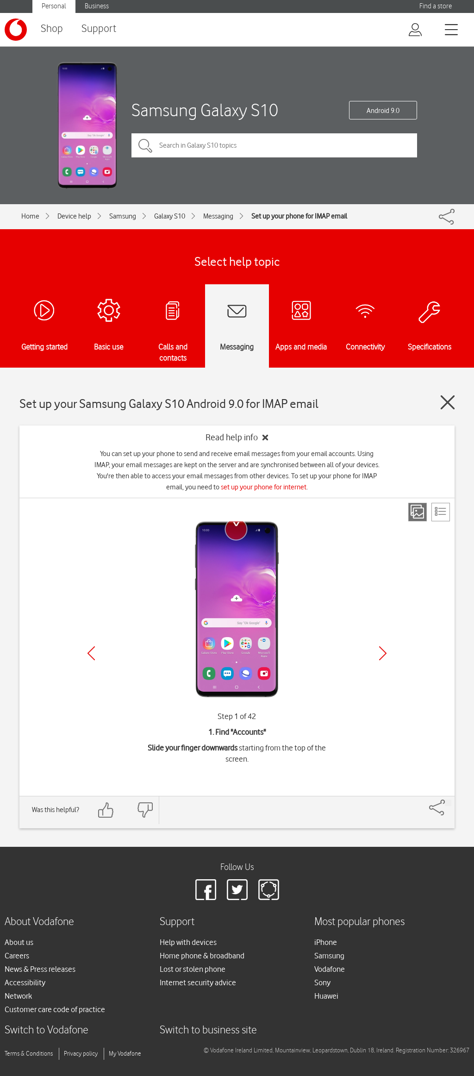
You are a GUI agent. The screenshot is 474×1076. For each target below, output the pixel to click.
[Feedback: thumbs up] (106, 810)
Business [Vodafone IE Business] (97, 6)
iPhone (325, 942)
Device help (74, 216)
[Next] (383, 653)
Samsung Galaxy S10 (204, 110)
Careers (17, 955)
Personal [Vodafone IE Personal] (54, 6)
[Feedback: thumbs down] (145, 810)
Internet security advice (198, 982)
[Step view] (417, 512)
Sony (322, 982)
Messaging (218, 216)
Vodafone (329, 969)
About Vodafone (39, 922)
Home (30, 216)
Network (18, 996)
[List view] (440, 512)
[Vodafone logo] (16, 30)
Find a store (435, 6)
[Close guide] (448, 402)
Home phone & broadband (202, 955)
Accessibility (25, 982)
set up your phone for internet (263, 487)
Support (98, 29)
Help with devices (188, 942)
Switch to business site (208, 1030)
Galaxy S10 (169, 216)
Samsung (122, 216)
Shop (52, 29)
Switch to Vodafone (46, 1030)
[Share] (448, 803)
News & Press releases (40, 969)
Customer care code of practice (55, 1009)
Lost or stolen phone (192, 969)
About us (19, 942)
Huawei (326, 996)
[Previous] (91, 653)
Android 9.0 (383, 110)
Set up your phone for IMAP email (299, 216)
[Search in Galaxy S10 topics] (274, 145)
